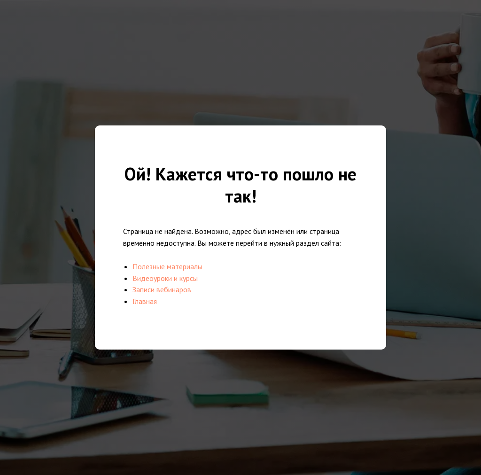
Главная (144, 301)
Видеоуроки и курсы (165, 278)
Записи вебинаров (161, 289)
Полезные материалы (167, 266)
